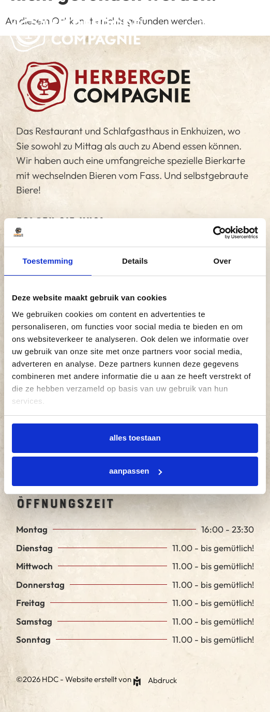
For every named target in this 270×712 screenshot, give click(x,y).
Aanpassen (135, 470)
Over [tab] (222, 260)
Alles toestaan (134, 437)
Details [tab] (135, 260)
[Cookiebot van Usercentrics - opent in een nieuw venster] (213, 232)
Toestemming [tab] (48, 260)
